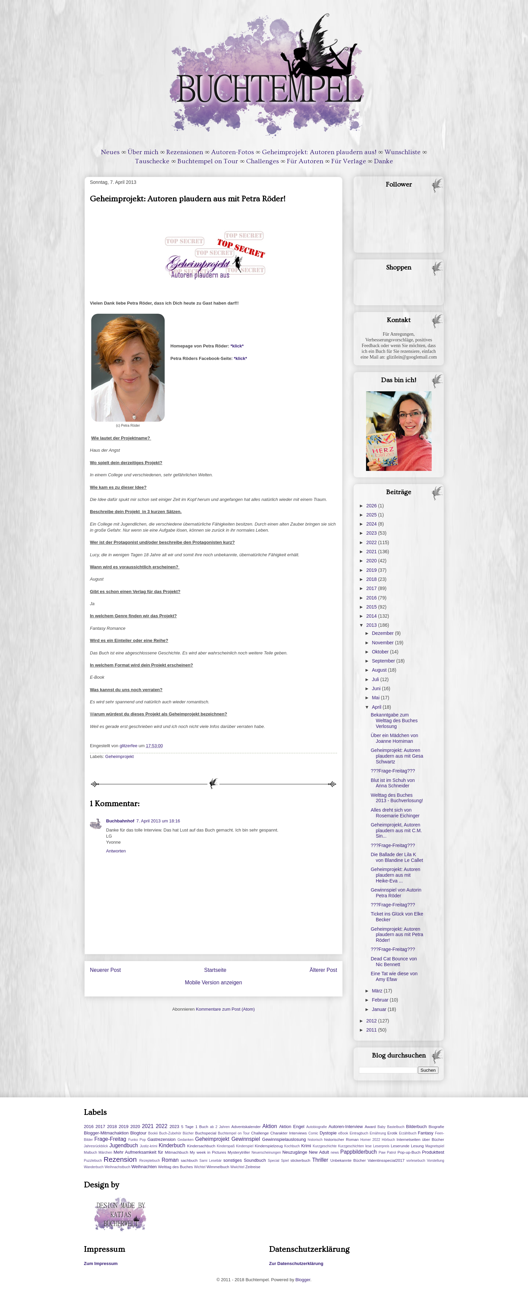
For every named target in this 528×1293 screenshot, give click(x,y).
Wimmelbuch (217, 1166)
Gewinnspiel (245, 1139)
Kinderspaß (226, 1146)
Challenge (260, 1133)
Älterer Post (323, 970)
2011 (372, 1030)
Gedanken (185, 1140)
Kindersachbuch (201, 1146)
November (383, 642)
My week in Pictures (208, 1152)
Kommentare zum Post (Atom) (225, 1009)
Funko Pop (137, 1140)
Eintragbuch (359, 1133)
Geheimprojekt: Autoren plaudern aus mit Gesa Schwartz (397, 756)
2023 (372, 533)
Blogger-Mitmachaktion (106, 1132)
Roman (170, 1160)
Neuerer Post (105, 970)
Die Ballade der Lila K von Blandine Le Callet (397, 857)
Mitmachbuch (176, 1152)
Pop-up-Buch (408, 1152)
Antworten (116, 850)
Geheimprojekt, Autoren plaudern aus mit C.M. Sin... (396, 830)
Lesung (417, 1146)
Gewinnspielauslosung (284, 1139)
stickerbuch (300, 1160)
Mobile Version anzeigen (213, 982)
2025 (372, 514)
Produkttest (433, 1152)
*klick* (236, 345)
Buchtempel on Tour (207, 161)
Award (370, 1126)
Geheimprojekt (119, 756)
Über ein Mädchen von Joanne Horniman (394, 738)
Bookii (153, 1133)
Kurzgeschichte (325, 1146)
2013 (372, 625)
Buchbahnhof (120, 820)
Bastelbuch (395, 1127)
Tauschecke (152, 161)
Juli (376, 679)
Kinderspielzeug (269, 1146)
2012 (372, 1020)
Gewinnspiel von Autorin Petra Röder (396, 892)
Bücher (188, 1133)
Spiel (285, 1160)
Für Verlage (348, 161)
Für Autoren (305, 161)
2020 (372, 560)
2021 (372, 551)
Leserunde (400, 1146)
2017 (372, 588)
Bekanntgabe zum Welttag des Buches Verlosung (394, 720)
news (335, 1152)
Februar (381, 1000)
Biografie (436, 1126)
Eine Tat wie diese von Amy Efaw (394, 976)
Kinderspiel (244, 1146)
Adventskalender (246, 1126)
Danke (383, 161)
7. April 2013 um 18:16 (158, 820)
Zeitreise (252, 1166)
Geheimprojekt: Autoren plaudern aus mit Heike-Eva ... (395, 875)
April (377, 707)
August (380, 670)
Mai (376, 697)
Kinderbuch (172, 1145)
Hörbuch (388, 1140)
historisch (315, 1140)
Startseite (215, 970)
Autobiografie (316, 1127)
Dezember (383, 633)
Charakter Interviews (288, 1133)
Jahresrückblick (96, 1146)
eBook (343, 1133)
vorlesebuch (415, 1160)
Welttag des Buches (175, 1166)
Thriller (320, 1160)
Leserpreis (381, 1146)
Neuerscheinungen (266, 1152)
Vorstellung (435, 1160)
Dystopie (328, 1132)
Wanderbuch (94, 1167)
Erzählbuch (408, 1133)
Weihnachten (144, 1166)
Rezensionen (184, 152)
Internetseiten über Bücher (420, 1139)
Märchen (105, 1152)
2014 (372, 616)
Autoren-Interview (345, 1126)
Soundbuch (255, 1160)
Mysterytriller (239, 1152)
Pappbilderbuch (358, 1152)
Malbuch (90, 1152)
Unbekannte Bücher (348, 1160)
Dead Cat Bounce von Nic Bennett (394, 961)
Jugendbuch (123, 1145)
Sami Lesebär (210, 1160)
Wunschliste (403, 152)
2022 (372, 542)
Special (273, 1160)
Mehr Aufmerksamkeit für (138, 1152)
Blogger (302, 1279)
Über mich (143, 152)
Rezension (120, 1159)
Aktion (269, 1126)
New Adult (319, 1152)
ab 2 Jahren (220, 1127)
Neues (110, 152)
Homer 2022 (370, 1140)
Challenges (262, 161)
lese (368, 1146)
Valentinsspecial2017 (386, 1160)
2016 (372, 597)
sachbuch (189, 1160)
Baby (381, 1127)
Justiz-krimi (148, 1146)
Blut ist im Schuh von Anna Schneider (393, 783)
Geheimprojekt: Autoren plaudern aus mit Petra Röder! (397, 934)
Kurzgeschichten (351, 1146)
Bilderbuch (416, 1126)
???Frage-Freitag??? (393, 771)
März (378, 990)
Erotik (392, 1133)
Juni (377, 688)
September (384, 661)
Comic (313, 1133)
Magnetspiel (434, 1146)
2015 (372, 607)
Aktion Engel (291, 1126)
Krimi (306, 1145)
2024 (372, 524)
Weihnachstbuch (117, 1167)
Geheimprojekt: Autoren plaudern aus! (319, 152)
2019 (372, 570)
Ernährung (378, 1133)
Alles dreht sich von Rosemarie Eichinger (395, 812)
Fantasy (425, 1132)
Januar (380, 1009)
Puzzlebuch (93, 1160)
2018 (372, 579)
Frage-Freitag (110, 1139)
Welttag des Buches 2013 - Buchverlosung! (397, 798)
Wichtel (199, 1167)
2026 (372, 505)
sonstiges (232, 1160)
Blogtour (138, 1132)
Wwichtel (237, 1167)
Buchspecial (205, 1133)
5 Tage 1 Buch (194, 1126)
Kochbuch (292, 1146)
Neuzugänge (294, 1152)
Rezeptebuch (149, 1160)
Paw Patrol (387, 1152)
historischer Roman (341, 1139)
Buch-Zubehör (170, 1133)
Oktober (381, 651)
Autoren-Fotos (232, 152)
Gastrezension (161, 1139)
